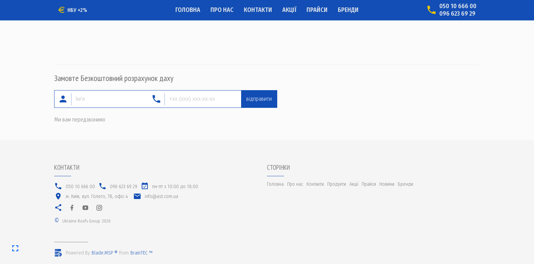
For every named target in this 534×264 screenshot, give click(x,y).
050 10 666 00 (457, 6)
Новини (386, 184)
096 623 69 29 (457, 13)
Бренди (348, 10)
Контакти (258, 10)
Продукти (336, 184)
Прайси (317, 10)
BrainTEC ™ (141, 253)
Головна (187, 10)
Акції (289, 10)
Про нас (222, 10)
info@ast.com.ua (161, 196)
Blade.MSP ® (104, 253)
